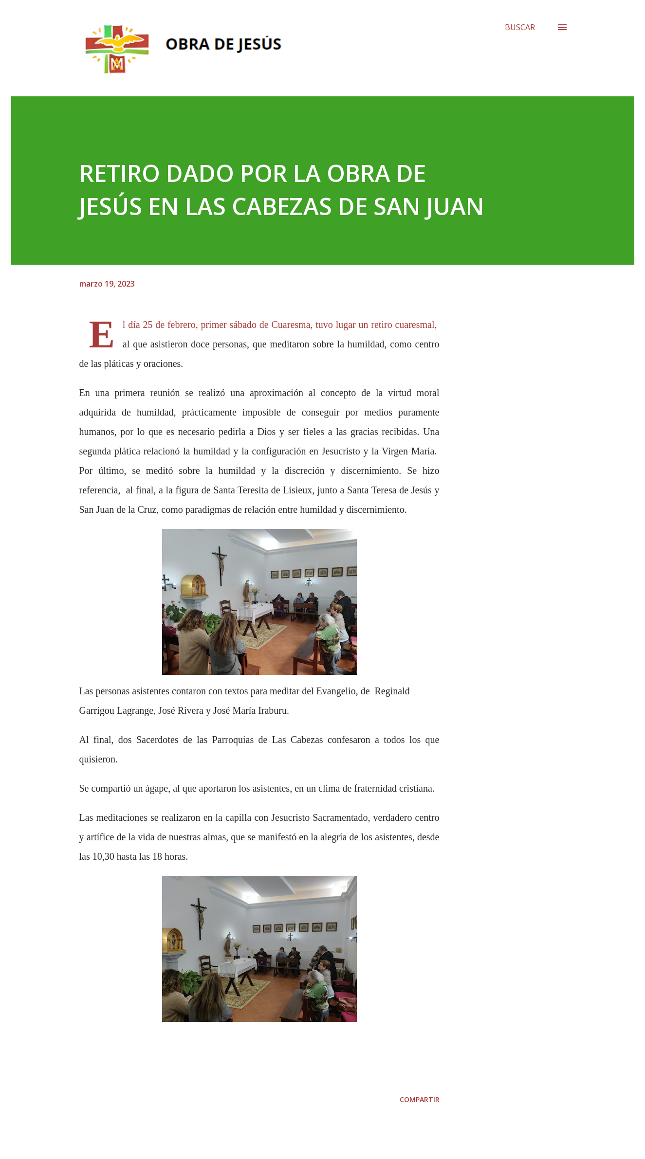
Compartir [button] (420, 1099)
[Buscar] (520, 27)
